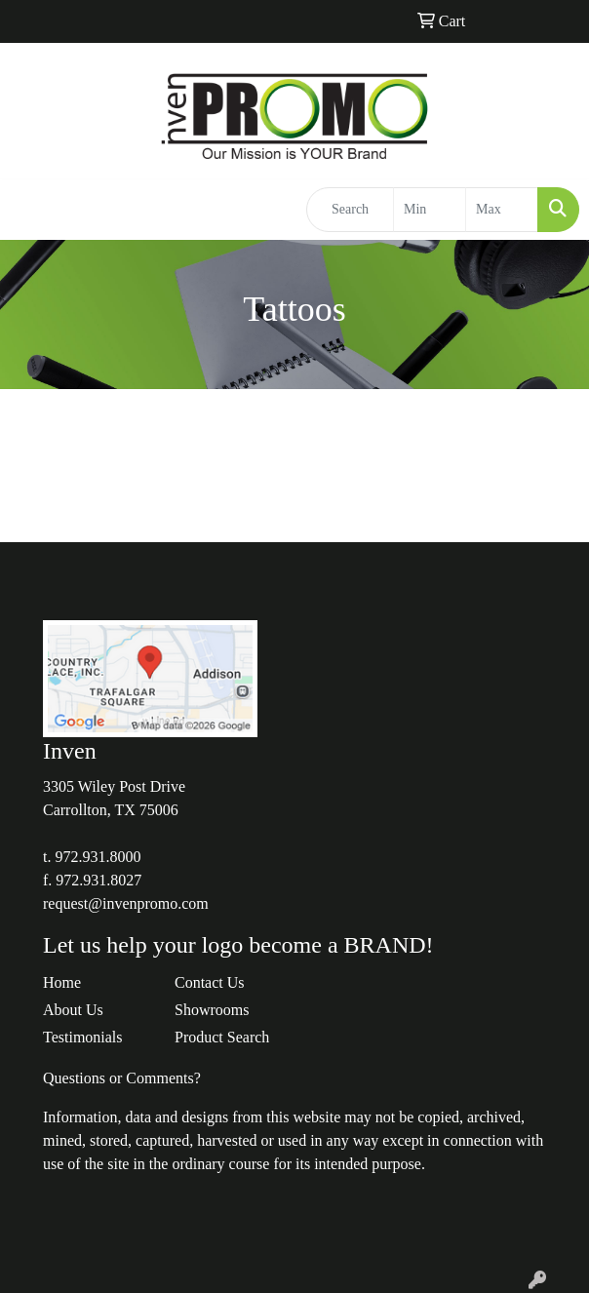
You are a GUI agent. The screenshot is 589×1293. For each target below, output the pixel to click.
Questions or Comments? (122, 1078)
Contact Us (210, 982)
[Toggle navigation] (30, 209)
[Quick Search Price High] (501, 209)
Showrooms (212, 1009)
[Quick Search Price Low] (429, 209)
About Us (73, 1009)
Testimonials (83, 1037)
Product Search (222, 1037)
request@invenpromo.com (126, 903)
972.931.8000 (97, 856)
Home (62, 982)
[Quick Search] (350, 209)
